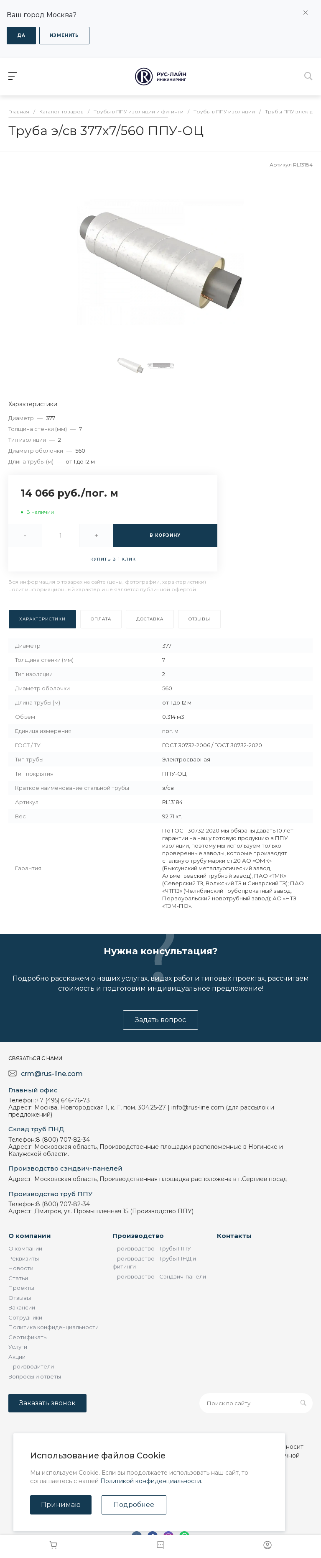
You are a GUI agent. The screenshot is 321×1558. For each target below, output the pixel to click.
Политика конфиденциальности (53, 1327)
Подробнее (134, 1505)
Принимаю (61, 1505)
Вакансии (21, 1307)
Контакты (234, 1236)
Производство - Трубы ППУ (151, 1248)
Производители (31, 1366)
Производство (138, 1236)
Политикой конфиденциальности (150, 1481)
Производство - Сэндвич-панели (159, 1276)
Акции (16, 1356)
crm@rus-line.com (52, 1074)
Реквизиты (23, 1258)
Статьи (18, 1278)
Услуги (17, 1346)
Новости (20, 1268)
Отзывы (19, 1297)
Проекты (21, 1287)
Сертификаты (28, 1337)
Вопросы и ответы (34, 1376)
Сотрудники (25, 1317)
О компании (29, 1236)
